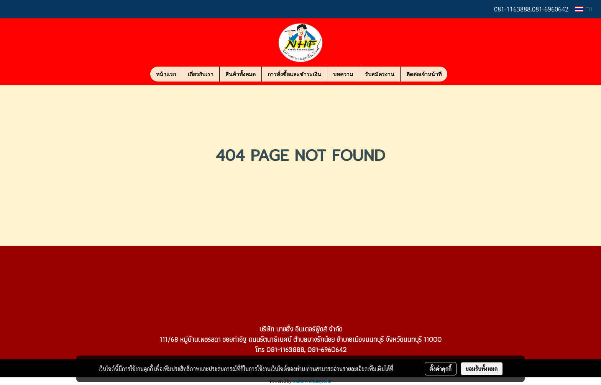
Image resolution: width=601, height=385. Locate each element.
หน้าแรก (166, 74)
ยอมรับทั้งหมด (482, 368)
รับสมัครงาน (379, 74)
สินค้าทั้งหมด (240, 74)
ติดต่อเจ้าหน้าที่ (424, 74)
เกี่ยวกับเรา (200, 74)
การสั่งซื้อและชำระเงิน (294, 74)
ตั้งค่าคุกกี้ (441, 368)
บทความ (343, 74)
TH (583, 9)
